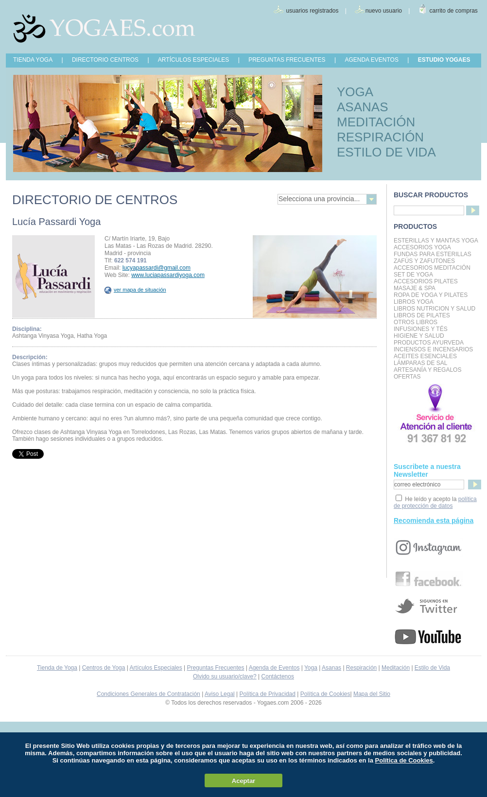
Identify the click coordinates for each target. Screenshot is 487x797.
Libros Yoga (414, 301)
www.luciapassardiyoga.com (168, 275)
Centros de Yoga (103, 667)
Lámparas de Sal (420, 363)
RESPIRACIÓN (380, 137)
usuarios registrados (312, 10)
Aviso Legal (220, 694)
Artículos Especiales (156, 667)
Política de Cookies (325, 694)
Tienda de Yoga (57, 667)
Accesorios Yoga (422, 247)
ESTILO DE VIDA (386, 152)
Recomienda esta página (433, 520)
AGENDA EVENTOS (371, 59)
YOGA (355, 92)
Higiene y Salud (419, 335)
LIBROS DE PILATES (422, 315)
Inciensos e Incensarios (433, 349)
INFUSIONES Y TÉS (421, 329)
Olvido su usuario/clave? (225, 676)
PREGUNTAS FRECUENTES (286, 59)
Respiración (361, 667)
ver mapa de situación (135, 290)
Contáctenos (277, 676)
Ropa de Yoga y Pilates (431, 295)
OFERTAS (407, 376)
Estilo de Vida (432, 667)
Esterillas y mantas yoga (436, 240)
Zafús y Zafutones (424, 261)
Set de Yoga (413, 274)
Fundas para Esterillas (432, 254)
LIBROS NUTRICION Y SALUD (434, 308)
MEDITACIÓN (376, 122)
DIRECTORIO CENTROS (105, 59)
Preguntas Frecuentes (215, 667)
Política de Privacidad (268, 694)
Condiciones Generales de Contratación (148, 694)
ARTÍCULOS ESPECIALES (193, 59)
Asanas (331, 667)
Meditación (396, 667)
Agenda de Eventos (274, 667)
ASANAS (362, 107)
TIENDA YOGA (32, 59)
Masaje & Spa (414, 288)
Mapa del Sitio (371, 694)
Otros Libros (415, 322)
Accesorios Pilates (426, 281)
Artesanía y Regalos (427, 369)
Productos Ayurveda (429, 342)
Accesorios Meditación (432, 267)
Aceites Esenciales (425, 356)
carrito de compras (454, 10)
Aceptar (243, 780)
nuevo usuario (383, 10)
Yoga (310, 667)
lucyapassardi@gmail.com (156, 267)
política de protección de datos (435, 502)
